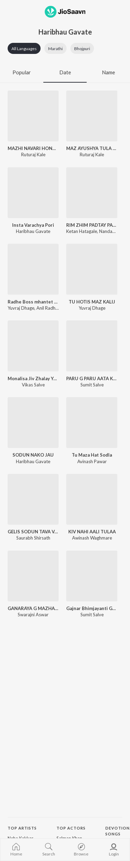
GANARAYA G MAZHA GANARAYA (33, 608)
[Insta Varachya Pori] (33, 192)
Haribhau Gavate (33, 231)
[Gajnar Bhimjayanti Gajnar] (91, 576)
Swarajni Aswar (33, 614)
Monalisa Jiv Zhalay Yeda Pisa (33, 378)
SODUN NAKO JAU (33, 455)
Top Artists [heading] (22, 828)
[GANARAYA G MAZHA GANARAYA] (33, 576)
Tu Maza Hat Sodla (92, 455)
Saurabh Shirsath (33, 538)
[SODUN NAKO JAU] (33, 422)
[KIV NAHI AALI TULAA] (91, 499)
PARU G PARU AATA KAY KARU (91, 378)
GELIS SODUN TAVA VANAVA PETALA (33, 531)
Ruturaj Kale (33, 154)
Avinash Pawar (92, 461)
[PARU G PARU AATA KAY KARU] (91, 345)
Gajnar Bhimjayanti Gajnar (91, 608)
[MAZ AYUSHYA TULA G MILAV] (91, 116)
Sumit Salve (92, 384)
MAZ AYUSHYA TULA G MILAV (91, 148)
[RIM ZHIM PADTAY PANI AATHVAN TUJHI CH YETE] (91, 192)
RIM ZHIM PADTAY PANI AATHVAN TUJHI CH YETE (91, 225)
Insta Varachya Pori (33, 225)
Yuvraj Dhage (21, 308)
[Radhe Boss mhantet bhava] (33, 269)
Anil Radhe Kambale (56, 308)
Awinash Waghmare (92, 538)
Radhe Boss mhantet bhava (33, 302)
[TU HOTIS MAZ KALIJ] (91, 269)
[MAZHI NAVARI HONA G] (33, 116)
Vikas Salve (33, 384)
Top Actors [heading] (71, 828)
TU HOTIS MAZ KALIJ (92, 302)
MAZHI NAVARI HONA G (33, 148)
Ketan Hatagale (81, 231)
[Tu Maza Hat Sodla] (91, 422)
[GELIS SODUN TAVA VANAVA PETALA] (33, 499)
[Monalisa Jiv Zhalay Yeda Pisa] (33, 345)
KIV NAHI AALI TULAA (92, 531)
